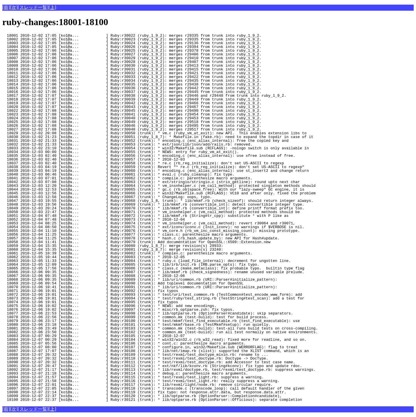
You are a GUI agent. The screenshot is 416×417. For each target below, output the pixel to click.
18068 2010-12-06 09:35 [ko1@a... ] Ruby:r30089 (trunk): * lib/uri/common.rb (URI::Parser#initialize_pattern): (139, 279)
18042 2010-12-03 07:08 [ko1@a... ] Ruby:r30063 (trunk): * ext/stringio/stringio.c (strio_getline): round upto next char (151, 182)
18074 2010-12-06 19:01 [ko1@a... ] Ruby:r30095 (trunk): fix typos (101, 302)
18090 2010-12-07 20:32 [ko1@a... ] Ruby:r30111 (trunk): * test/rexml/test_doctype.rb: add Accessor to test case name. (148, 362)
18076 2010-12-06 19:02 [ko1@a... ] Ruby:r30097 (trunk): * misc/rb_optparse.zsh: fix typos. (118, 309)
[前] (6, 7)
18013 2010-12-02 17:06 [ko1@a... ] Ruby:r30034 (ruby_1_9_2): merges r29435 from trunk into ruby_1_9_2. (131, 80)
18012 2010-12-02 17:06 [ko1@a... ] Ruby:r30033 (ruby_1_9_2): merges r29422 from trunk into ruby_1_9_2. (131, 76)
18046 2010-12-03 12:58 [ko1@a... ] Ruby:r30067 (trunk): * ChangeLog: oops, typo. (107, 197)
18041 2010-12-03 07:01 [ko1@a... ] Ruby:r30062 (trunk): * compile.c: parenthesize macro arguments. (127, 178)
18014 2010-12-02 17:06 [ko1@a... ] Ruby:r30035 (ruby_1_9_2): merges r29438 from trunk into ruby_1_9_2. (131, 84)
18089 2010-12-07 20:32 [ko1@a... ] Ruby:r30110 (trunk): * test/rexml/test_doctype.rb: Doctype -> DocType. (135, 358)
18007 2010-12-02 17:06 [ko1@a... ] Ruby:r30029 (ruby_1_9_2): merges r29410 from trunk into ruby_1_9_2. (131, 58)
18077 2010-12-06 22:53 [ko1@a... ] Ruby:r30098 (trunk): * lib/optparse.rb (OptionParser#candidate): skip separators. (147, 313)
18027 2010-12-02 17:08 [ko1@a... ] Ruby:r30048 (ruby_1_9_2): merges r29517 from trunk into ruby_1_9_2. (131, 129)
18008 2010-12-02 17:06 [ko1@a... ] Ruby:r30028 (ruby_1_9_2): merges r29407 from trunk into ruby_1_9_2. (131, 61)
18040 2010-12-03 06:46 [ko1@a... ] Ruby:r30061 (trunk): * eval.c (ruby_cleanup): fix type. (118, 174)
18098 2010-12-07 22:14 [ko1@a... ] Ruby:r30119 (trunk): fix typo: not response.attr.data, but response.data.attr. (144, 392)
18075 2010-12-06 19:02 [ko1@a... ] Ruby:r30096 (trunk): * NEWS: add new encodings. (109, 305)
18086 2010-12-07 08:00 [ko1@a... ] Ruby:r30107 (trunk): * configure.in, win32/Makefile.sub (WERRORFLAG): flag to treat (150, 347)
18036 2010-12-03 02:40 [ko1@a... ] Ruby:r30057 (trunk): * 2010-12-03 (101, 159)
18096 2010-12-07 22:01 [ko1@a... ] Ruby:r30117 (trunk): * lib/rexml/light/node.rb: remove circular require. (137, 384)
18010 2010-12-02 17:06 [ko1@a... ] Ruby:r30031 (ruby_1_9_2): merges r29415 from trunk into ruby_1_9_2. (131, 69)
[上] (52, 7)
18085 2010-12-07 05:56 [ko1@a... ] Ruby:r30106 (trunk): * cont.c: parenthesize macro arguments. (124, 343)
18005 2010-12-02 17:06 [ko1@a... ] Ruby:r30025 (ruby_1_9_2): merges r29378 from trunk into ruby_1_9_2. (131, 50)
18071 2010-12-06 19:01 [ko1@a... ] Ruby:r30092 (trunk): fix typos (101, 290)
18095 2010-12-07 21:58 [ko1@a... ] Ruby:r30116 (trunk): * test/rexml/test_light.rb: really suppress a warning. (140, 381)
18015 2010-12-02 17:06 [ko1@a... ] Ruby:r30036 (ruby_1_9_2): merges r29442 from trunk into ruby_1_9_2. (131, 88)
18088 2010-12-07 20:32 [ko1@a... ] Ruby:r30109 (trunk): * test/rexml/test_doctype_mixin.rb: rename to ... (135, 354)
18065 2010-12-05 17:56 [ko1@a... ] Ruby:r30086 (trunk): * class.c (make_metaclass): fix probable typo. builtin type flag (153, 268)
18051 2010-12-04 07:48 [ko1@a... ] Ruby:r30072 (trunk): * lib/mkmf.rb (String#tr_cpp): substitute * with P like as (145, 215)
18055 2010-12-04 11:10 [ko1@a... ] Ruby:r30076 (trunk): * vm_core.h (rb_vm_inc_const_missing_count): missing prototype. (151, 230)
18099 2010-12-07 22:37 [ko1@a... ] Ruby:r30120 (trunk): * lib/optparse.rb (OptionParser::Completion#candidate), (142, 396)
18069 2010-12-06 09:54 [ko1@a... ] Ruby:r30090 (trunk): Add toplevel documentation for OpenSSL (123, 283)
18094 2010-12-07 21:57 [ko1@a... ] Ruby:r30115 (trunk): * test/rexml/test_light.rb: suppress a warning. (133, 377)
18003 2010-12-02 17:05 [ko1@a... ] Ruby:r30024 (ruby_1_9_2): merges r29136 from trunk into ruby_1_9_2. (131, 43)
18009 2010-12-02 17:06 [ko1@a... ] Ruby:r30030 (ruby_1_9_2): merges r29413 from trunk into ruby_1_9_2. (131, 65)
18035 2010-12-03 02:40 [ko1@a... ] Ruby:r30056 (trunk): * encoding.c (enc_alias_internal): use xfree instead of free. (148, 155)
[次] (14, 7)
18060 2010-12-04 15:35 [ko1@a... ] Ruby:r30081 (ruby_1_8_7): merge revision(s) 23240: (112, 249)
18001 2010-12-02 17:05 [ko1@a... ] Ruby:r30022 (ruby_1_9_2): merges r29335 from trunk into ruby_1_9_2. (131, 35)
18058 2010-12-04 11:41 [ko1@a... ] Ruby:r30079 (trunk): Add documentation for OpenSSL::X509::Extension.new (136, 242)
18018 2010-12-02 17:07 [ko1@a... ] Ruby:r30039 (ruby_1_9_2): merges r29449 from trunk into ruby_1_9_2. (131, 99)
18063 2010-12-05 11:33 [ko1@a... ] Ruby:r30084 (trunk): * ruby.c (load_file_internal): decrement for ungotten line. (146, 260)
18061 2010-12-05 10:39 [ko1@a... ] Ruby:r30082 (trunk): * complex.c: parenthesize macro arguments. (127, 253)
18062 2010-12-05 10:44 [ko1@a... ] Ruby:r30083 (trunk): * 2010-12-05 (101, 257)
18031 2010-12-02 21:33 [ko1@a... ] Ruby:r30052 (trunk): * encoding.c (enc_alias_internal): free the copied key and (145, 140)
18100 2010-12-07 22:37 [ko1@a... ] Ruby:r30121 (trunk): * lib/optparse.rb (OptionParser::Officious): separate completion (152, 399)
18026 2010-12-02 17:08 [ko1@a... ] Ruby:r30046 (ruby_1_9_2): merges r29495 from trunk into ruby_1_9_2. (131, 125)
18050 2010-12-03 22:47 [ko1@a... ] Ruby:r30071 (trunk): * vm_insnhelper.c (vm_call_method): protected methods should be (151, 212)
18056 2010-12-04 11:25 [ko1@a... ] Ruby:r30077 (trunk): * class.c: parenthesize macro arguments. (125, 234)
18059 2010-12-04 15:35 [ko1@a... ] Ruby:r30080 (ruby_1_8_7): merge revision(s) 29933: (112, 245)
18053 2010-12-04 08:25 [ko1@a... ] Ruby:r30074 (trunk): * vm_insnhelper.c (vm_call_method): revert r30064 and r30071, (148, 223)
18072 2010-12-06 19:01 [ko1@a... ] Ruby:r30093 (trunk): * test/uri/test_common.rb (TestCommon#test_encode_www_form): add (152, 294)
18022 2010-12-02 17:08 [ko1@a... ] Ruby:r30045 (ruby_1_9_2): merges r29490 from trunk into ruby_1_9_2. (131, 110)
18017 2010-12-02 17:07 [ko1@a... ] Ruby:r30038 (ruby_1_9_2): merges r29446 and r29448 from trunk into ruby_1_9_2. (144, 95)
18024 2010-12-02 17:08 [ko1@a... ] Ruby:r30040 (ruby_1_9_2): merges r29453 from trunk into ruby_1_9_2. (131, 118)
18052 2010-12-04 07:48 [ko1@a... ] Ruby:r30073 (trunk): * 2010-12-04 (101, 219)
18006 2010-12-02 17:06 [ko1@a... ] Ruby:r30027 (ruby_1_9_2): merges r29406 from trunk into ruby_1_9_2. (131, 54)
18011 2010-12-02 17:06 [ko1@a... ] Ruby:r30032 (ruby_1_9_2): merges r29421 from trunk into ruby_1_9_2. (131, 73)
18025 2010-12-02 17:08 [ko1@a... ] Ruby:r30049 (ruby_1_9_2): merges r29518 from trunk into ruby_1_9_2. (131, 121)
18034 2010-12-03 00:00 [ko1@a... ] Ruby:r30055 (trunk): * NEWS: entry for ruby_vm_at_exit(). (120, 151)
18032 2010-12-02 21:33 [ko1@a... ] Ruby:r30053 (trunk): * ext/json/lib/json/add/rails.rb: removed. (127, 144)
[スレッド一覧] (33, 7)
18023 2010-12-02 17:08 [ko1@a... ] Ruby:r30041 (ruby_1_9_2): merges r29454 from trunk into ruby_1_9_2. (131, 114)
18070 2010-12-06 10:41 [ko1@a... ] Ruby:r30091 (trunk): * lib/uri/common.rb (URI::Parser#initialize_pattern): (139, 287)
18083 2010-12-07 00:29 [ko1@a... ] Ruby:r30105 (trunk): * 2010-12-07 (101, 335)
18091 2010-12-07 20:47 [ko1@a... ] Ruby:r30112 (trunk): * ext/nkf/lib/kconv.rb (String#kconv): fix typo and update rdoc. (152, 365)
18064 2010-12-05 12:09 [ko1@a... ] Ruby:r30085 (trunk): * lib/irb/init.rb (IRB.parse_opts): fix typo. (131, 264)
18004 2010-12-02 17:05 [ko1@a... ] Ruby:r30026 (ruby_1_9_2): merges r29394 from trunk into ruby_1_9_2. (131, 46)
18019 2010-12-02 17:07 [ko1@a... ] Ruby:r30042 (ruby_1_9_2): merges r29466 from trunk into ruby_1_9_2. (131, 103)
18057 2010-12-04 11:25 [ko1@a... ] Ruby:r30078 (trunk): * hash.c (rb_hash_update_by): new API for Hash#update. (140, 238)
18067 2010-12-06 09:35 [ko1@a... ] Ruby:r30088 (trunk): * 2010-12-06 (101, 275)
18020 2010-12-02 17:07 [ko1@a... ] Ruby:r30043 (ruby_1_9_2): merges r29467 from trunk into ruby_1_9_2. (131, 106)
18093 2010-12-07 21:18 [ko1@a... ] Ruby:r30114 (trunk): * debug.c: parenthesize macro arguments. (125, 373)
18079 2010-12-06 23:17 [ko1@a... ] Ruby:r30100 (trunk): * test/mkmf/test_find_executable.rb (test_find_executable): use (151, 320)
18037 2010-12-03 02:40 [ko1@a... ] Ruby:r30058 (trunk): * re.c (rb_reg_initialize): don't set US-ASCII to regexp (143, 163)
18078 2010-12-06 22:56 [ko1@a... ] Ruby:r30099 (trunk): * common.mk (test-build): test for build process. (135, 317)
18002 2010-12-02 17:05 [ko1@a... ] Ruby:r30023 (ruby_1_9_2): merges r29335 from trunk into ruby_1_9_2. (131, 39)
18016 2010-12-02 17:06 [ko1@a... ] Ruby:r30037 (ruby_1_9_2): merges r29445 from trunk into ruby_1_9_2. (131, 91)
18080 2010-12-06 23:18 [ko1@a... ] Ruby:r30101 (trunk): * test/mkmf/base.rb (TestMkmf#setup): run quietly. (136, 324)
